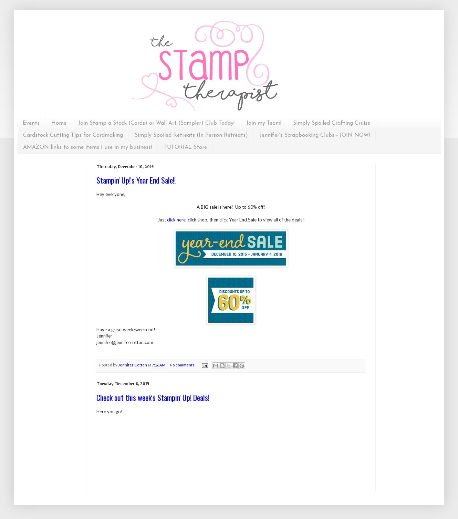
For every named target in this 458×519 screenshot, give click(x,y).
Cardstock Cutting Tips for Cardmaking (73, 135)
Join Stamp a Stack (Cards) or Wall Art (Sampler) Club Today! (156, 123)
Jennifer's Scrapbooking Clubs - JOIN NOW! (315, 135)
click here (176, 219)
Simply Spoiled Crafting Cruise (331, 123)
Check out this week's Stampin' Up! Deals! (152, 397)
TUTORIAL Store (185, 147)
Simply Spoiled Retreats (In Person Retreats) (191, 135)
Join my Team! (263, 123)
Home (58, 123)
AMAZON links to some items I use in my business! (87, 147)
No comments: (183, 365)
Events (31, 123)
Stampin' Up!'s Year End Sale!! (136, 180)
